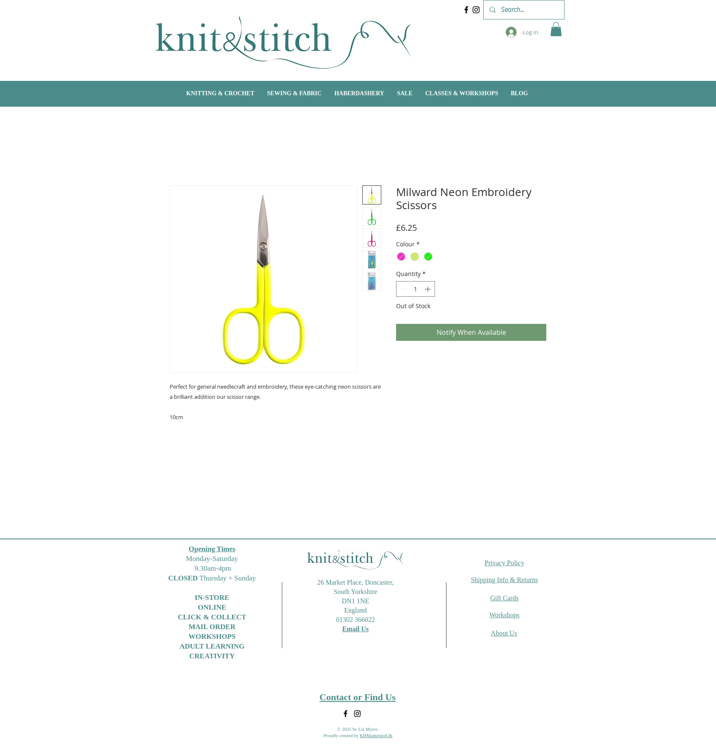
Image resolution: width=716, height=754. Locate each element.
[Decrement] (402, 289)
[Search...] (523, 9)
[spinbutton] (415, 289)
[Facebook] (466, 9)
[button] (556, 29)
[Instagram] (476, 9)
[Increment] (428, 289)
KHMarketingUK (376, 735)
